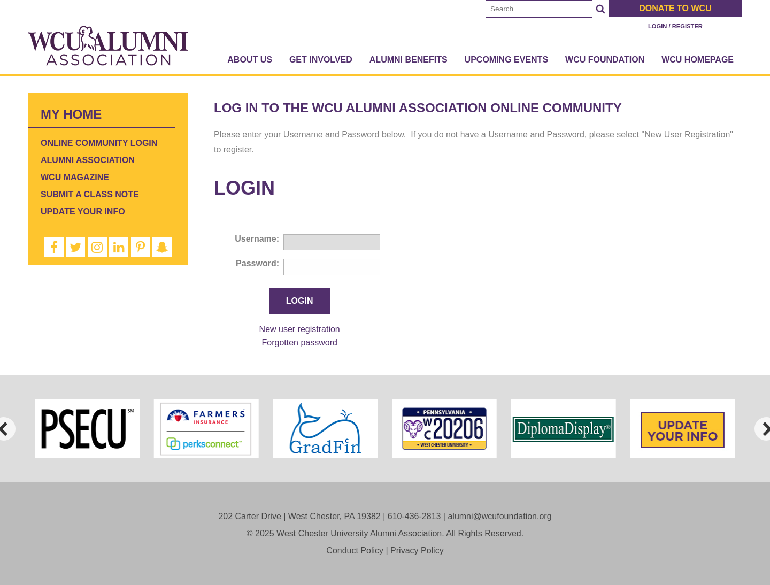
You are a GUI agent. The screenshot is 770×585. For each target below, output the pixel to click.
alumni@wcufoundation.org (499, 516)
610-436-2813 (414, 516)
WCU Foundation (604, 59)
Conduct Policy (354, 550)
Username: (257, 238)
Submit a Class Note (90, 194)
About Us (249, 59)
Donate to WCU (675, 8)
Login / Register (675, 26)
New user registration (299, 329)
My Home (71, 114)
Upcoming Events (506, 59)
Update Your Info (83, 211)
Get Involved (320, 59)
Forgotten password (299, 342)
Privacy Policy (417, 550)
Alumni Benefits (408, 59)
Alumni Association (88, 160)
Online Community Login (99, 143)
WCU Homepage (697, 59)
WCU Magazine (75, 177)
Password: (257, 263)
